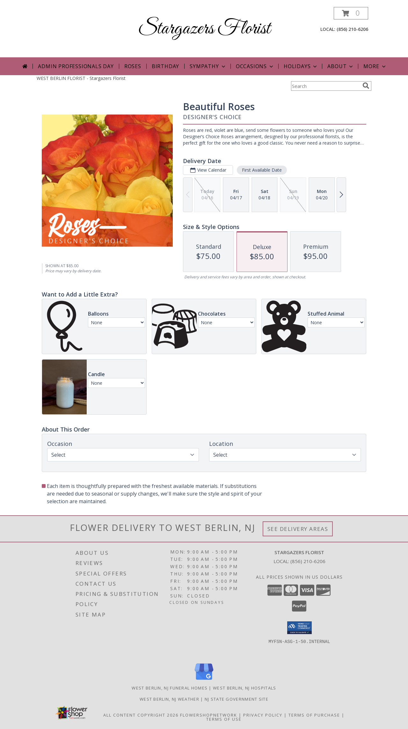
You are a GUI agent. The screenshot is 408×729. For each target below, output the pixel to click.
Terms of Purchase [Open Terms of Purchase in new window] (314, 715)
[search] (366, 85)
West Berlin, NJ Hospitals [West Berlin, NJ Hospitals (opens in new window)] (244, 688)
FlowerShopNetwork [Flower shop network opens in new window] (208, 715)
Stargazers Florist (204, 29)
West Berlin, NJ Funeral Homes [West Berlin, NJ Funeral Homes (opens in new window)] (170, 688)
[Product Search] (325, 86)
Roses (132, 66)
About (340, 66)
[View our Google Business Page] (204, 680)
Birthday (165, 66)
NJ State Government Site (236, 699)
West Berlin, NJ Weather (169, 699)
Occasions (255, 66)
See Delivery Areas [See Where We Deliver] (297, 528)
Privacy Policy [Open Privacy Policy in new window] (262, 715)
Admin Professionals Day (75, 66)
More (375, 66)
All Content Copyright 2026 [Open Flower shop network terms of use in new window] (140, 715)
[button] (351, 13)
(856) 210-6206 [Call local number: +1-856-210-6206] (352, 29)
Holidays (301, 66)
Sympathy (208, 66)
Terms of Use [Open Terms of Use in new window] (224, 719)
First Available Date (262, 170)
